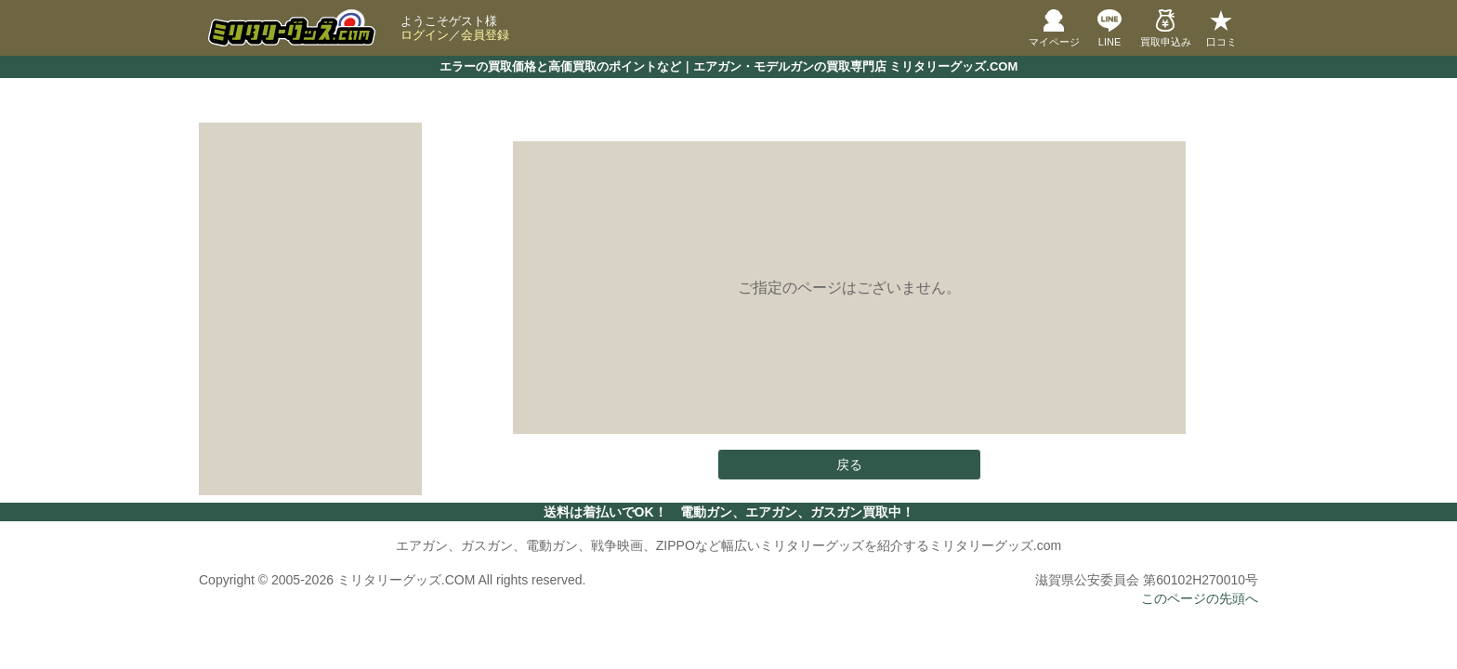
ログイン (424, 35)
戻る (849, 464)
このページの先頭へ (1199, 598)
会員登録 (485, 35)
